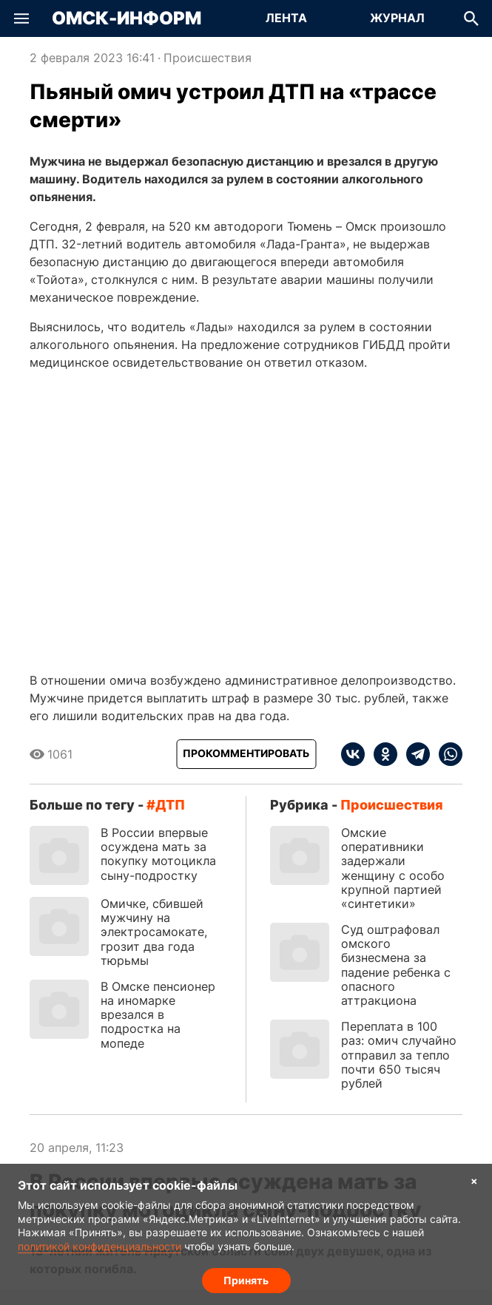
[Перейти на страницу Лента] (286, 18)
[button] (21, 18)
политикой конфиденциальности (99, 1245)
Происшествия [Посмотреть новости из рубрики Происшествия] (208, 57)
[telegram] (413, 754)
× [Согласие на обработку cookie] (474, 1180)
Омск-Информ (126, 18)
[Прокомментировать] (246, 754)
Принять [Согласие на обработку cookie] (246, 1279)
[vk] (353, 754)
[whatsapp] (446, 754)
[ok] (381, 754)
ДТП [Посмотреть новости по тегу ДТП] (170, 805)
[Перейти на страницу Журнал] (397, 18)
